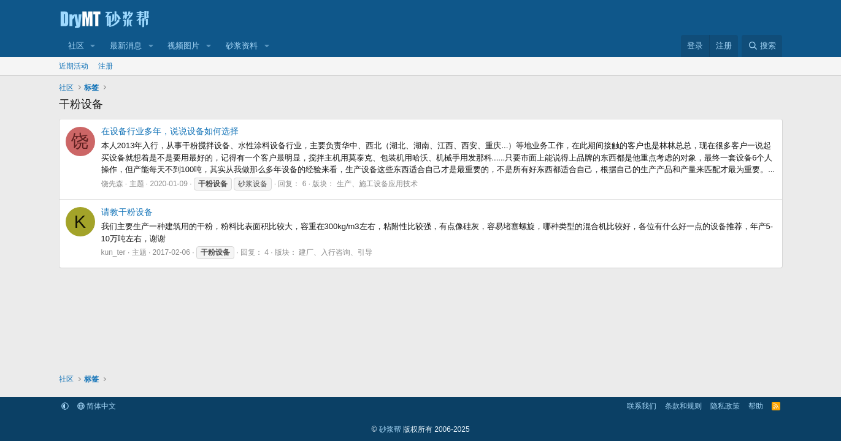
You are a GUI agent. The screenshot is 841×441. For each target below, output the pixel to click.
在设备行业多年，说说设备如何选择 (170, 131)
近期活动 (73, 66)
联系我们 (641, 406)
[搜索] (762, 46)
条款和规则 (683, 406)
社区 (76, 45)
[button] (93, 46)
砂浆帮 (390, 429)
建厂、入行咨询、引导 (335, 252)
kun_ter (113, 252)
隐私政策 (725, 406)
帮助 (755, 406)
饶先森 (112, 183)
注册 (105, 66)
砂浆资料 (242, 45)
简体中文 (96, 406)
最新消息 (126, 45)
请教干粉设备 (127, 212)
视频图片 (183, 45)
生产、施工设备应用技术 (377, 183)
